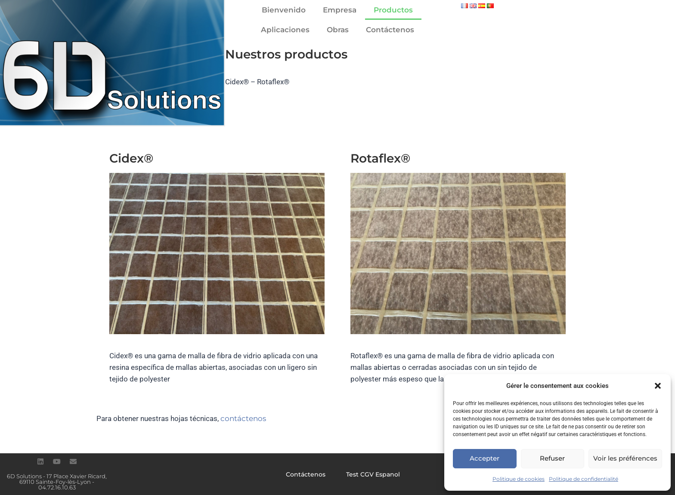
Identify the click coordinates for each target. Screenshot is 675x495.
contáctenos (243, 418)
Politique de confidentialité (583, 479)
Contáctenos (390, 29)
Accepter (484, 458)
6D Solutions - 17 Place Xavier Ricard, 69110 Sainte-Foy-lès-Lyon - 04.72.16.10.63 (57, 482)
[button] (657, 385)
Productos (393, 10)
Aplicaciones (285, 29)
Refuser (552, 458)
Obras (338, 29)
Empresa (339, 10)
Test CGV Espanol (373, 474)
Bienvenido (284, 10)
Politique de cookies (518, 479)
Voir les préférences (625, 458)
